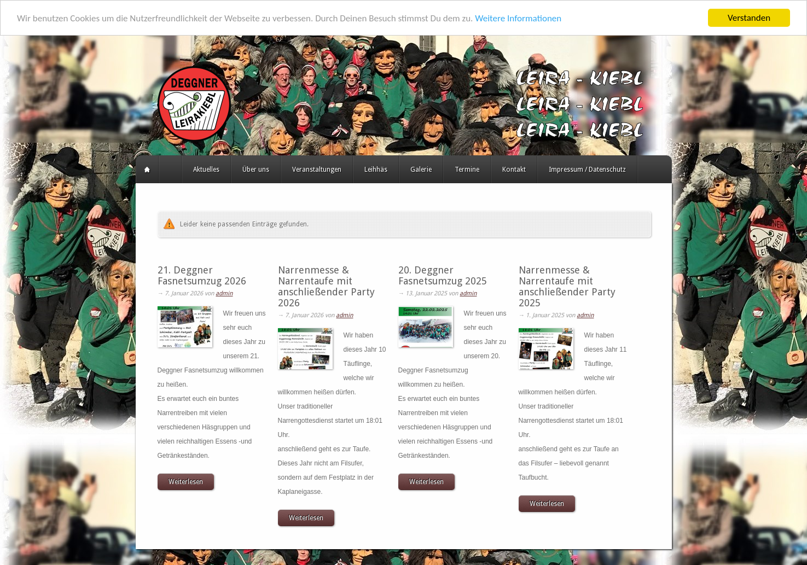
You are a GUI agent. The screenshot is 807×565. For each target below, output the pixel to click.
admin (224, 293)
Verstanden (749, 18)
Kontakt (514, 169)
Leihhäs (375, 169)
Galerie (421, 169)
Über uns (255, 169)
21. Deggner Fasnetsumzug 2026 (202, 275)
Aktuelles (206, 169)
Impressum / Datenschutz (587, 169)
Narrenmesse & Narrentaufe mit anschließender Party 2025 (567, 286)
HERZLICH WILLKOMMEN (170, 169)
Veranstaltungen (316, 169)
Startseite (147, 169)
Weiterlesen (186, 482)
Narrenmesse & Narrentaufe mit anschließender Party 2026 (326, 286)
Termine (467, 169)
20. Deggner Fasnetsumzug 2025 (442, 275)
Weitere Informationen (518, 18)
